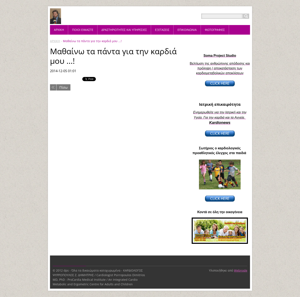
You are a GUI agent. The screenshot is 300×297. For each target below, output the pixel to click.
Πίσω (63, 87)
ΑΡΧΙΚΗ (55, 41)
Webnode (240, 270)
